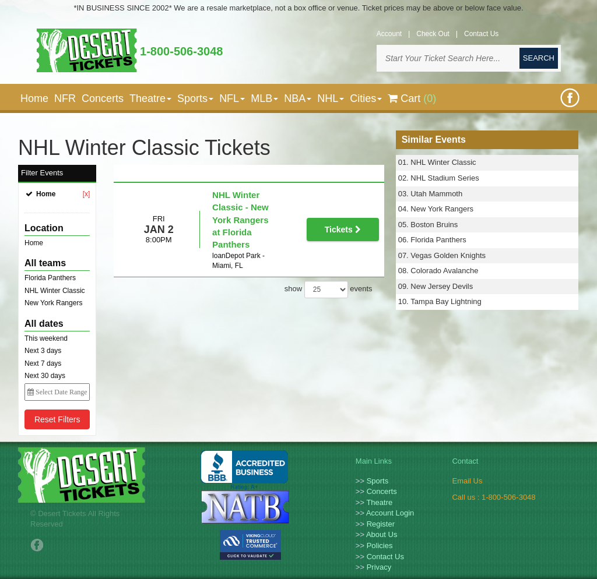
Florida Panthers (50, 278)
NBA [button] (297, 98)
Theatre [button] (150, 98)
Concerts (103, 98)
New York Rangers (53, 303)
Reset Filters (57, 419)
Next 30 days (44, 376)
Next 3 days (42, 351)
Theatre (379, 502)
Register (381, 524)
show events (329, 254)
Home (34, 98)
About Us (381, 534)
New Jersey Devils (441, 286)
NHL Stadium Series (444, 178)
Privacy (379, 567)
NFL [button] (232, 98)
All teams (45, 263)
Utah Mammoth (436, 193)
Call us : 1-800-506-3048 (493, 497)
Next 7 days (42, 363)
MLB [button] (264, 98)
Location (44, 228)
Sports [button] (195, 98)
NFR (65, 98)
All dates (44, 324)
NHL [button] (330, 98)
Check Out (432, 34)
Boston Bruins (434, 224)
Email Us (467, 480)
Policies (380, 545)
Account (389, 34)
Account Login (390, 513)
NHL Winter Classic (54, 291)
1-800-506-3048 (181, 51)
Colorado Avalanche (444, 270)
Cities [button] (366, 98)
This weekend (46, 338)
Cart (412, 98)
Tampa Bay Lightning (445, 301)
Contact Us (481, 34)
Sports (378, 480)
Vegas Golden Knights (448, 255)
